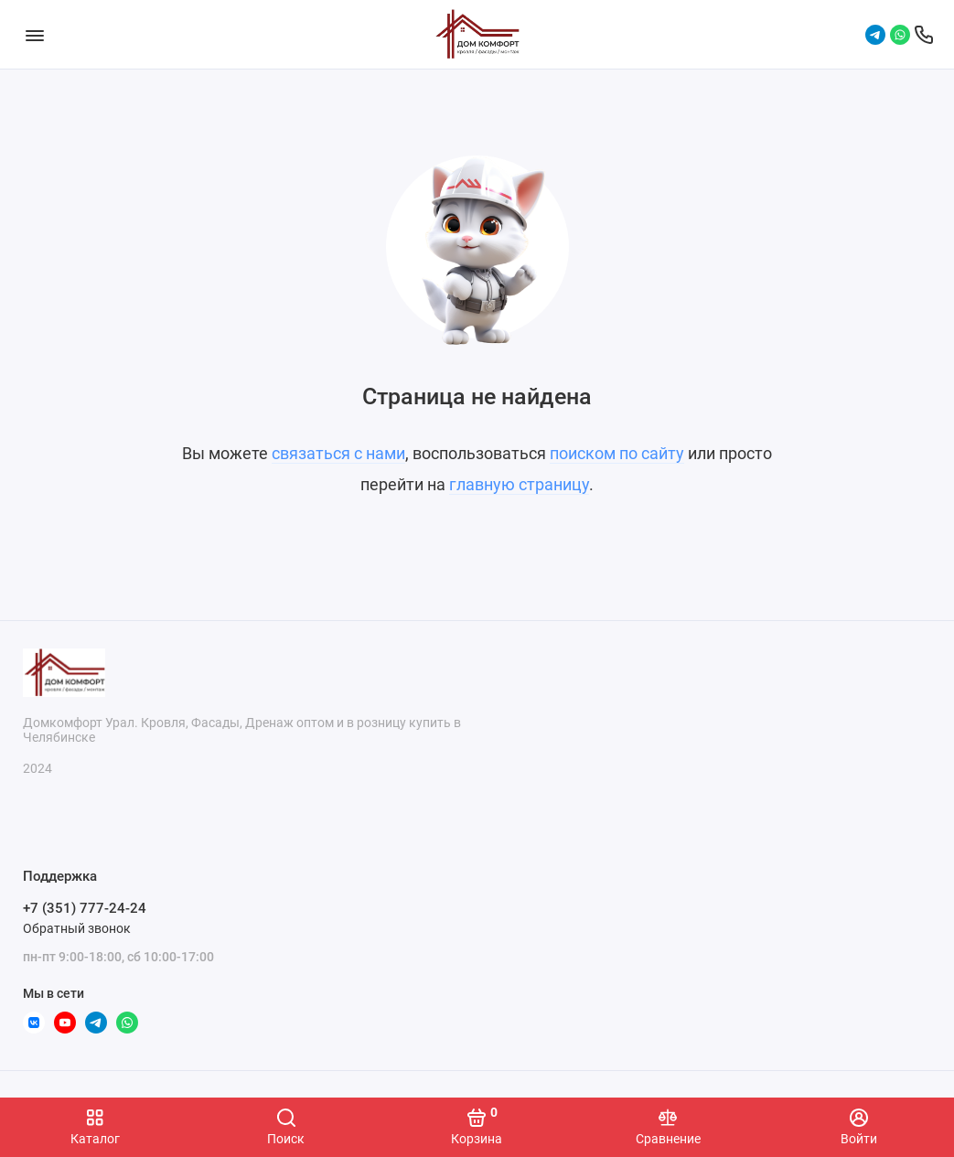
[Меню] (34, 34)
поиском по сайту (617, 453)
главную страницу (519, 484)
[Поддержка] (924, 35)
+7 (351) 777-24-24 (84, 908)
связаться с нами (338, 453)
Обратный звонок (77, 928)
